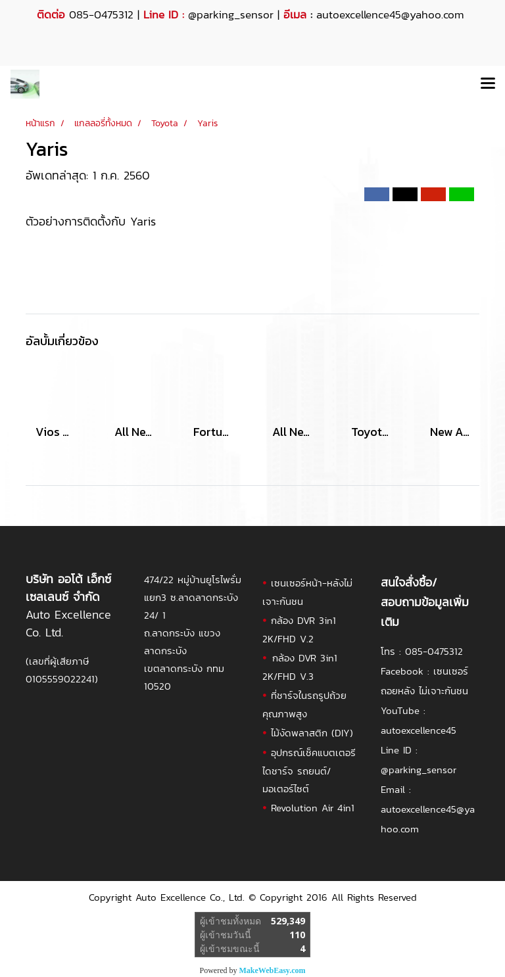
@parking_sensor (231, 14)
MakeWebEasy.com (272, 970)
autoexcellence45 (418, 730)
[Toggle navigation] (487, 84)
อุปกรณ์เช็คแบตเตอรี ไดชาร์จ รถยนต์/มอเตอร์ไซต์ (309, 770)
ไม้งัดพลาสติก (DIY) (312, 732)
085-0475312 (434, 651)
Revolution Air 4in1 (312, 807)
